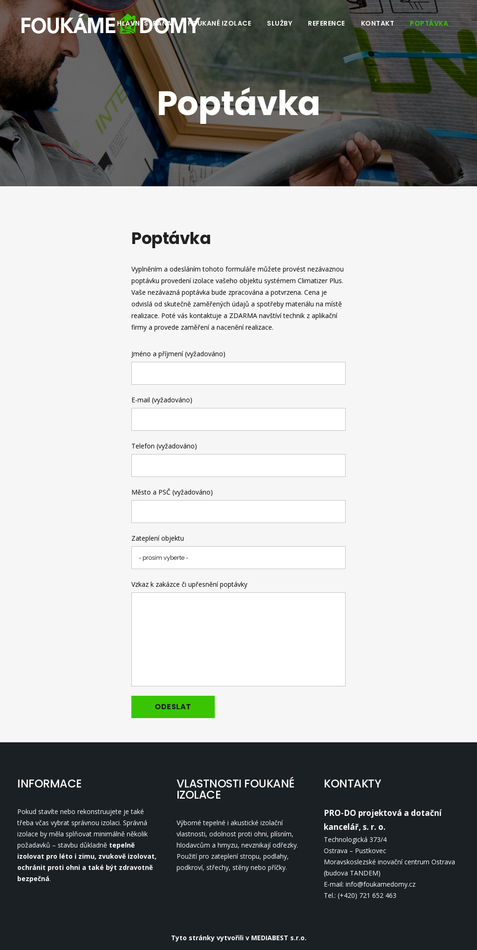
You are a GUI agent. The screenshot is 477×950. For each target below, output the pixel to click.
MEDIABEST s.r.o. (279, 937)
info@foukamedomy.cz (381, 884)
